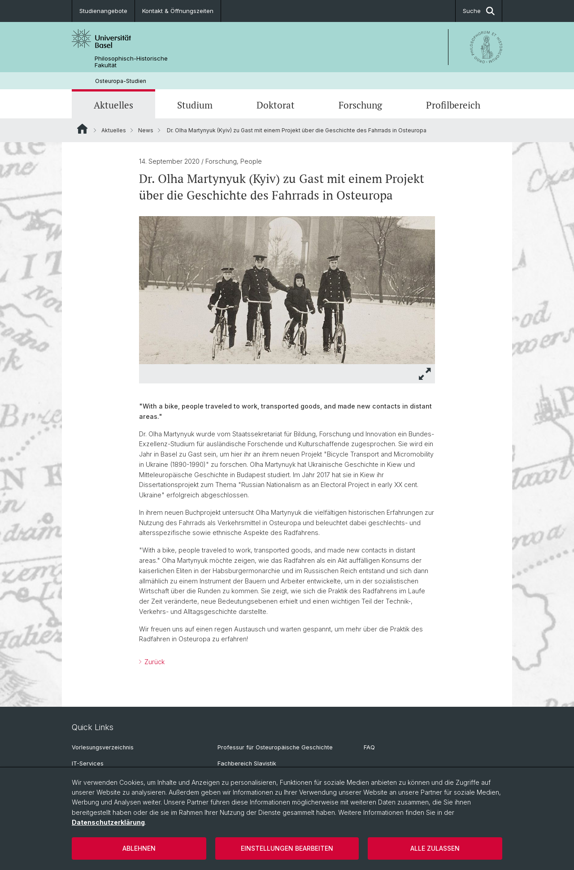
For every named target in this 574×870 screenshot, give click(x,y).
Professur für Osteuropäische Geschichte (275, 747)
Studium (195, 105)
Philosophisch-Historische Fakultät (131, 62)
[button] (425, 374)
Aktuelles (113, 105)
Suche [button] (479, 11)
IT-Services (88, 763)
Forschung (360, 105)
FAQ (369, 747)
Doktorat (276, 105)
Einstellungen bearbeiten (287, 848)
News (145, 130)
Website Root (82, 129)
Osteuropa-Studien (120, 81)
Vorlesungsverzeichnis (103, 747)
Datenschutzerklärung (108, 822)
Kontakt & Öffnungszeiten (177, 10)
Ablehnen (139, 848)
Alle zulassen (435, 848)
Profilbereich (453, 105)
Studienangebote (103, 10)
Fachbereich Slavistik (246, 763)
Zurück (154, 662)
